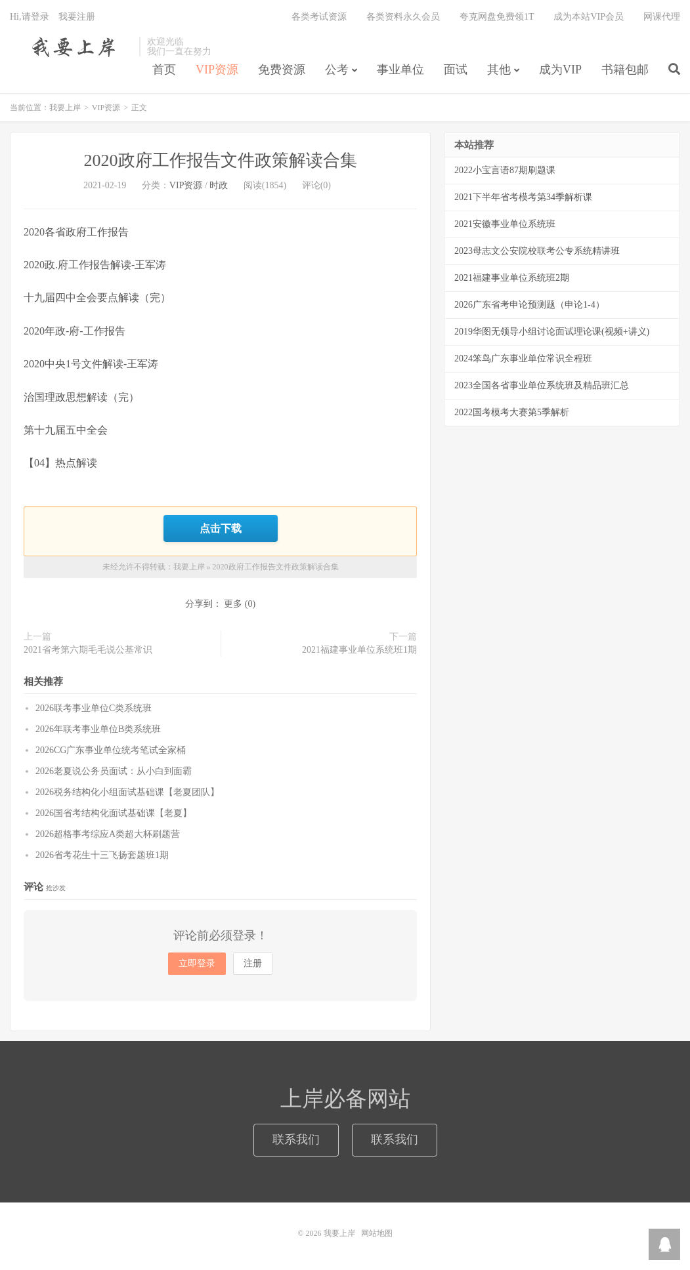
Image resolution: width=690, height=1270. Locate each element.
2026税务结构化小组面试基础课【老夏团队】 (127, 792)
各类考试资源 (319, 17)
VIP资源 (217, 69)
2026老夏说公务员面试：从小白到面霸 (113, 771)
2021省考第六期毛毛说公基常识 (88, 650)
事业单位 (400, 69)
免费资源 (281, 69)
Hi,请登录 (29, 17)
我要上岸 (71, 46)
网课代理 (661, 17)
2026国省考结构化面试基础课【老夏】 (113, 813)
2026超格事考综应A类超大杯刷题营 (107, 834)
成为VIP (560, 69)
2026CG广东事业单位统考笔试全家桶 (110, 750)
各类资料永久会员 (403, 17)
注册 (253, 963)
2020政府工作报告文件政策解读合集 (220, 160)
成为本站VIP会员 (588, 17)
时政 (218, 185)
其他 (499, 69)
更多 (233, 604)
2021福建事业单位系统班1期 (359, 650)
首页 (164, 69)
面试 (455, 69)
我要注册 (76, 17)
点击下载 (221, 528)
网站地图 (377, 1233)
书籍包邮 (625, 69)
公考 (337, 69)
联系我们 (296, 1139)
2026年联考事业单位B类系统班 (98, 729)
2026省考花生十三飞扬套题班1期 (102, 855)
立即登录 (197, 963)
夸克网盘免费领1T (497, 17)
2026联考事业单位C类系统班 (93, 708)
